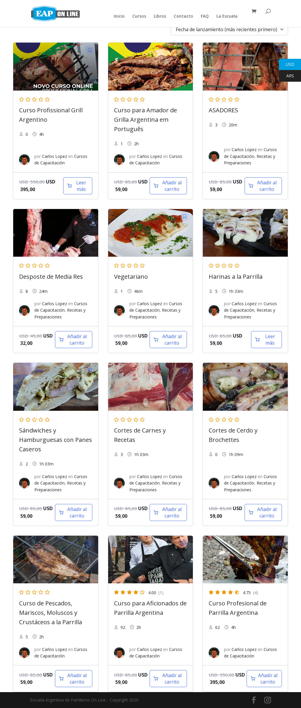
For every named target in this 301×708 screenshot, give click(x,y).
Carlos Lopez (54, 156)
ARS (286, 76)
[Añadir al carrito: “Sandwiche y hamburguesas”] (73, 512)
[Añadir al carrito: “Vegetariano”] (168, 339)
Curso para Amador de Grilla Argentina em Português (145, 119)
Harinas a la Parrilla (235, 276)
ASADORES (223, 110)
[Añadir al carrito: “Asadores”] (263, 185)
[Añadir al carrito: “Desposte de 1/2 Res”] (73, 339)
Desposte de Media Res (51, 276)
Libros (160, 16)
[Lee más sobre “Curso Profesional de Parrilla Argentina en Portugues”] (77, 185)
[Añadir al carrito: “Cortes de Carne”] (168, 512)
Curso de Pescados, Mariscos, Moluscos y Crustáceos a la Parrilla (50, 612)
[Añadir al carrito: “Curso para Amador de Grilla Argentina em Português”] (168, 185)
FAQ (205, 16)
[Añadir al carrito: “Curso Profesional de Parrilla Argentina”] (264, 678)
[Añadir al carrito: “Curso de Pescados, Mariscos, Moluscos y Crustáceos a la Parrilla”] (73, 678)
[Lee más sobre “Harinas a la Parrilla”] (266, 339)
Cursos (139, 16)
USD (286, 64)
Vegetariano (131, 276)
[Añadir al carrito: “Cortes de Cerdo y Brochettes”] (263, 512)
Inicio (119, 16)
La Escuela (227, 16)
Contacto (183, 16)
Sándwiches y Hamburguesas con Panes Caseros (55, 439)
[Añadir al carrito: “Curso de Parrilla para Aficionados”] (168, 678)
